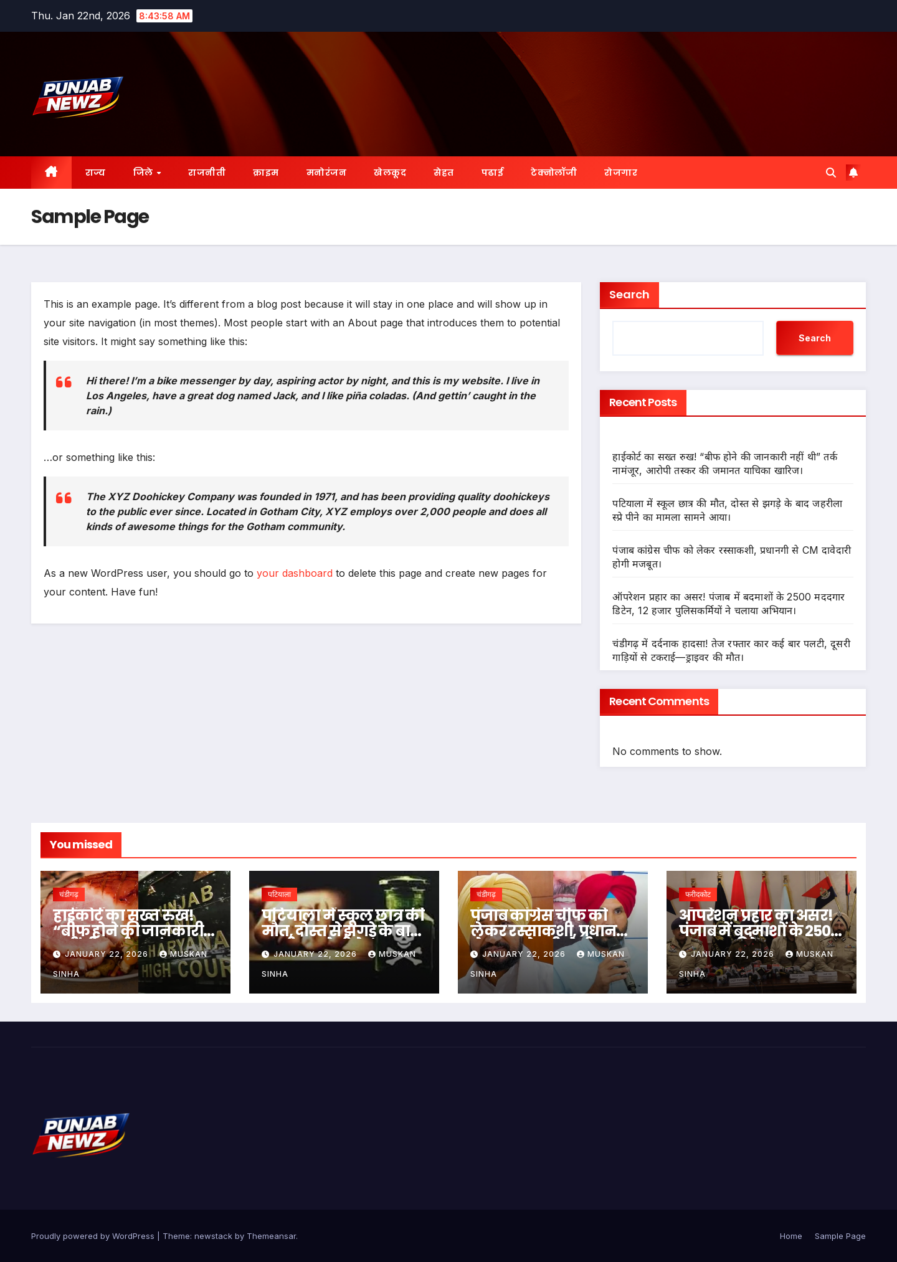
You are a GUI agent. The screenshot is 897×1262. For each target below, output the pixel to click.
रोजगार (620, 172)
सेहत (444, 172)
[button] (831, 172)
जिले (144, 172)
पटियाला (279, 894)
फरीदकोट (698, 894)
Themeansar (271, 1236)
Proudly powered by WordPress (94, 1236)
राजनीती (206, 172)
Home (791, 1236)
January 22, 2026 (108, 954)
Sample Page (840, 1236)
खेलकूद (390, 172)
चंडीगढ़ (68, 894)
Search (629, 294)
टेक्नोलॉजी (554, 172)
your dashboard (295, 573)
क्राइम (266, 172)
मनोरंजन (326, 172)
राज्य (95, 172)
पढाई (493, 172)
